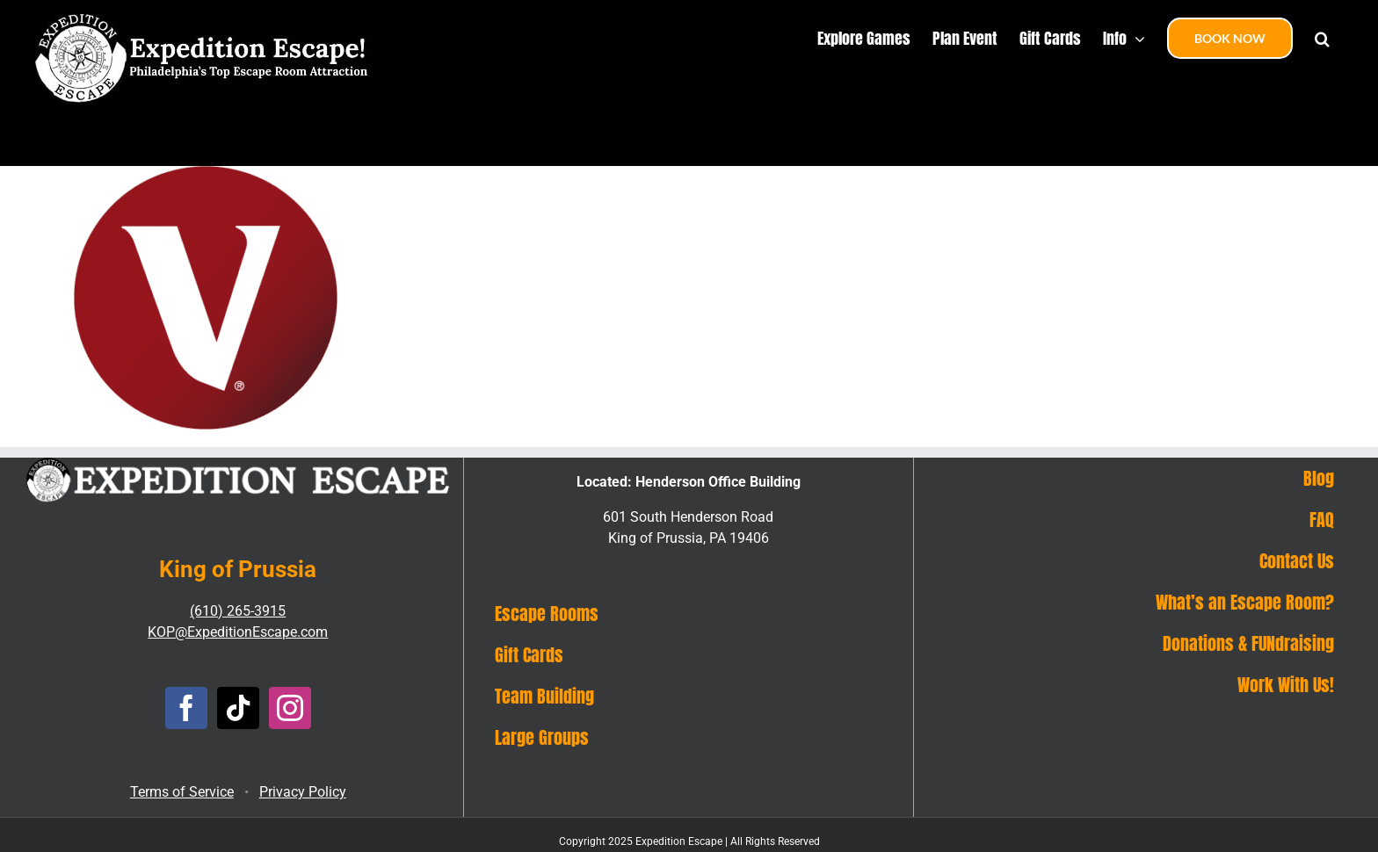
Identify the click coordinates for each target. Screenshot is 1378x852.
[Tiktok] (238, 708)
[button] (1322, 37)
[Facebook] (186, 708)
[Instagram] (290, 708)
